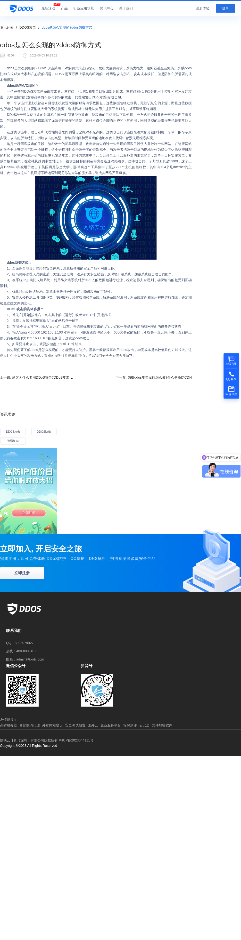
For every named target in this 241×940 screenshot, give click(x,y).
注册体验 (202, 8)
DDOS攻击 (27, 27)
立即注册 (22, 573)
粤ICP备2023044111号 (76, 740)
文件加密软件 (162, 725)
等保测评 (130, 725)
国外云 (93, 725)
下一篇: (154, 377)
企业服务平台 (110, 725)
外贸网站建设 (52, 725)
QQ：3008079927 (20, 643)
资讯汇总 (13, 441)
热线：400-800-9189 (21, 651)
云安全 (144, 725)
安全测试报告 (75, 725)
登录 (225, 8)
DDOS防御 (44, 431)
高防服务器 (8, 725)
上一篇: (43, 377)
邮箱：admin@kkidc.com (25, 659)
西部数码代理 (29, 725)
